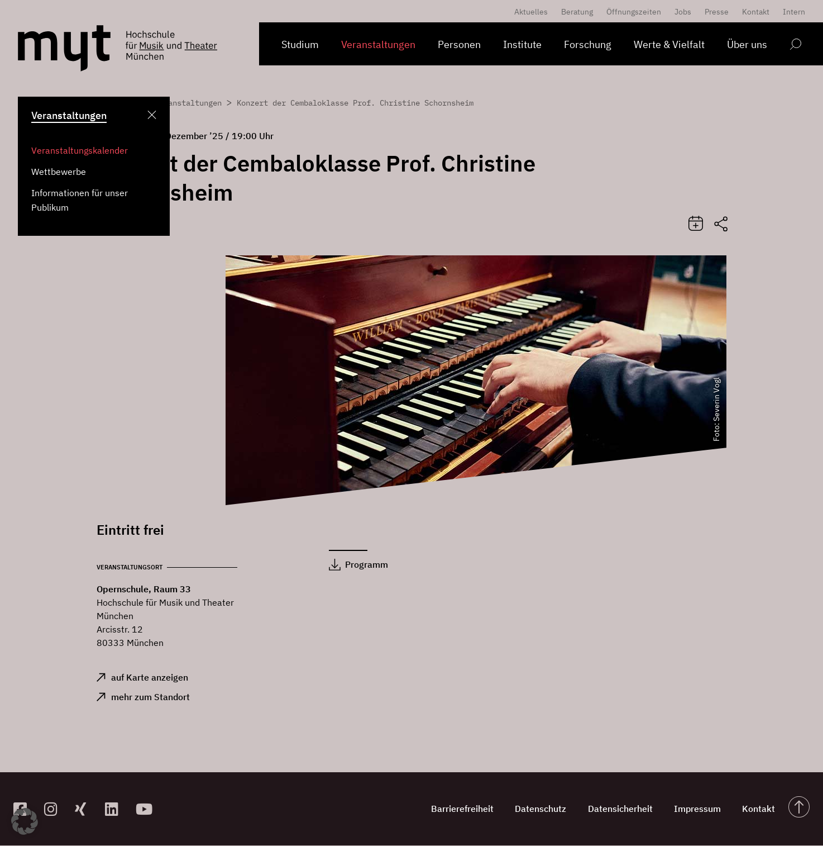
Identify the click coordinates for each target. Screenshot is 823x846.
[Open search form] (795, 46)
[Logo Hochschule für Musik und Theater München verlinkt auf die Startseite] (64, 48)
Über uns (747, 44)
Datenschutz (537, 809)
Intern (794, 12)
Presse (717, 12)
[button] (24, 821)
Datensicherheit (617, 809)
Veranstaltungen (378, 44)
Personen (459, 44)
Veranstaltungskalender (79, 150)
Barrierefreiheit (458, 809)
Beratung (577, 12)
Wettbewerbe (58, 171)
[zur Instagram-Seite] (55, 809)
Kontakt (755, 12)
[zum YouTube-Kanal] (146, 809)
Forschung (587, 44)
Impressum (695, 809)
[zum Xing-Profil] (86, 809)
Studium (300, 44)
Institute (522, 44)
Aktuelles (531, 12)
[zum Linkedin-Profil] (116, 809)
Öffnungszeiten (633, 12)
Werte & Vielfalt (669, 44)
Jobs (682, 12)
